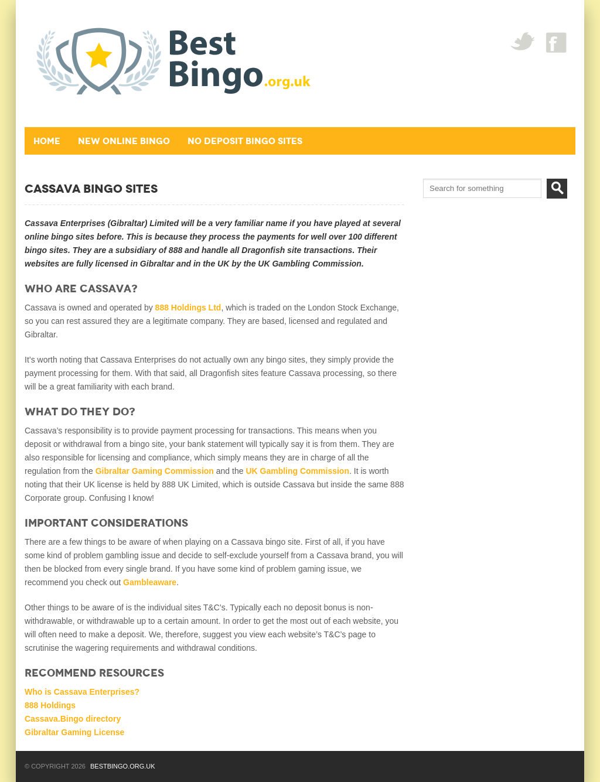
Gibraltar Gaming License (74, 732)
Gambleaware (149, 582)
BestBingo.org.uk (122, 766)
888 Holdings (50, 705)
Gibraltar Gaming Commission (155, 471)
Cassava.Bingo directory (73, 718)
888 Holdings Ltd (188, 307)
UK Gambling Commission (297, 471)
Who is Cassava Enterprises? (82, 691)
